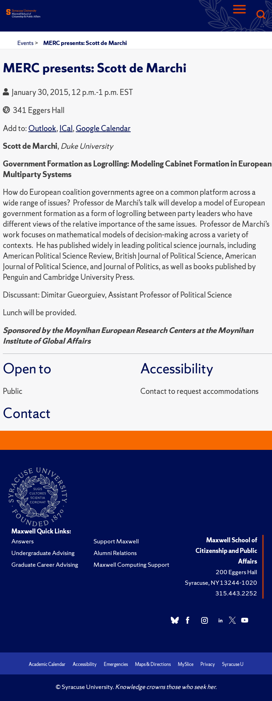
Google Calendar (103, 128)
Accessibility (85, 664)
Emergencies (116, 664)
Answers (22, 541)
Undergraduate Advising (43, 553)
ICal (66, 128)
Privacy (207, 664)
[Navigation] (239, 15)
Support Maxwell (116, 541)
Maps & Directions (153, 664)
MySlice (185, 664)
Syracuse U (232, 664)
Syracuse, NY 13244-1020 (221, 582)
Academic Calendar (47, 664)
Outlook (42, 128)
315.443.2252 (236, 593)
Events (26, 43)
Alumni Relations (115, 553)
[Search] (260, 15)
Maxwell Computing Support (131, 564)
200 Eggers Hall (236, 572)
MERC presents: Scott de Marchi (85, 43)
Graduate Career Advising (44, 564)
